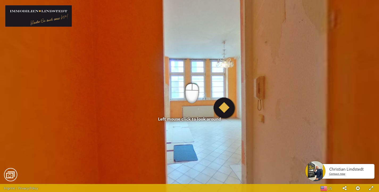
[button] (344, 188)
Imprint (9, 188)
